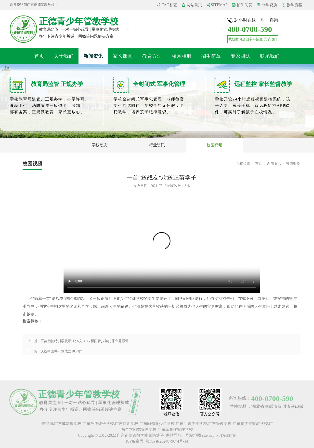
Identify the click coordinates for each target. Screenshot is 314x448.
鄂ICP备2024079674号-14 (166, 441)
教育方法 (152, 56)
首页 (39, 56)
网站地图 (193, 435)
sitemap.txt (211, 435)
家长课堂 (122, 56)
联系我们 (270, 56)
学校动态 (99, 145)
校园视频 (214, 145)
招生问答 (244, 5)
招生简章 (211, 56)
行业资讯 (157, 145)
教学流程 (294, 5)
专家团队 (240, 56)
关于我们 (64, 56)
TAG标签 (169, 5)
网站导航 (174, 435)
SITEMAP (219, 5)
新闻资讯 (93, 56)
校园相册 (181, 56)
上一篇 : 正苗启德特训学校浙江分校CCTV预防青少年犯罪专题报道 (78, 341)
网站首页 (194, 5)
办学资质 (269, 5)
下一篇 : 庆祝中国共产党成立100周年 (55, 351)
